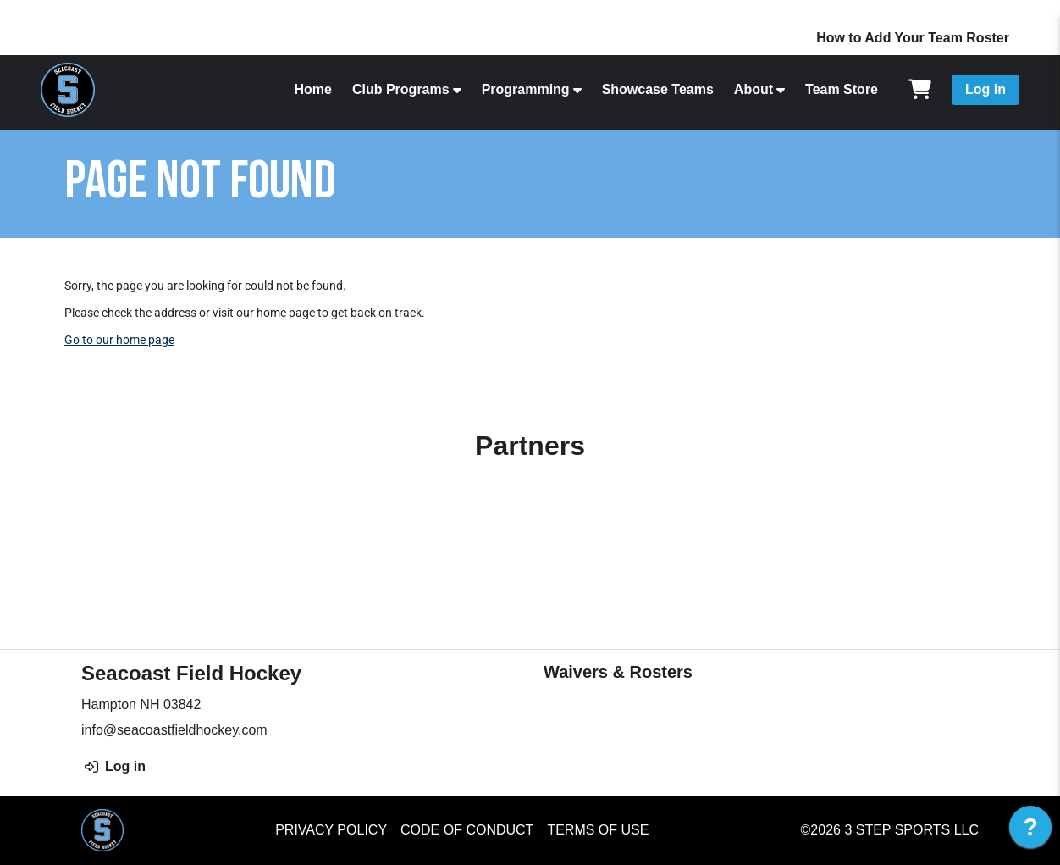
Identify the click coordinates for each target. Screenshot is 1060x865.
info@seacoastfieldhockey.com (174, 730)
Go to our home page (119, 340)
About (753, 89)
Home (312, 89)
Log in (985, 89)
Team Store (841, 89)
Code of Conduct (466, 830)
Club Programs (401, 89)
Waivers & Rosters (618, 671)
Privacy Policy (331, 830)
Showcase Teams (658, 89)
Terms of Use (598, 830)
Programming (526, 89)
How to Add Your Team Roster (912, 37)
